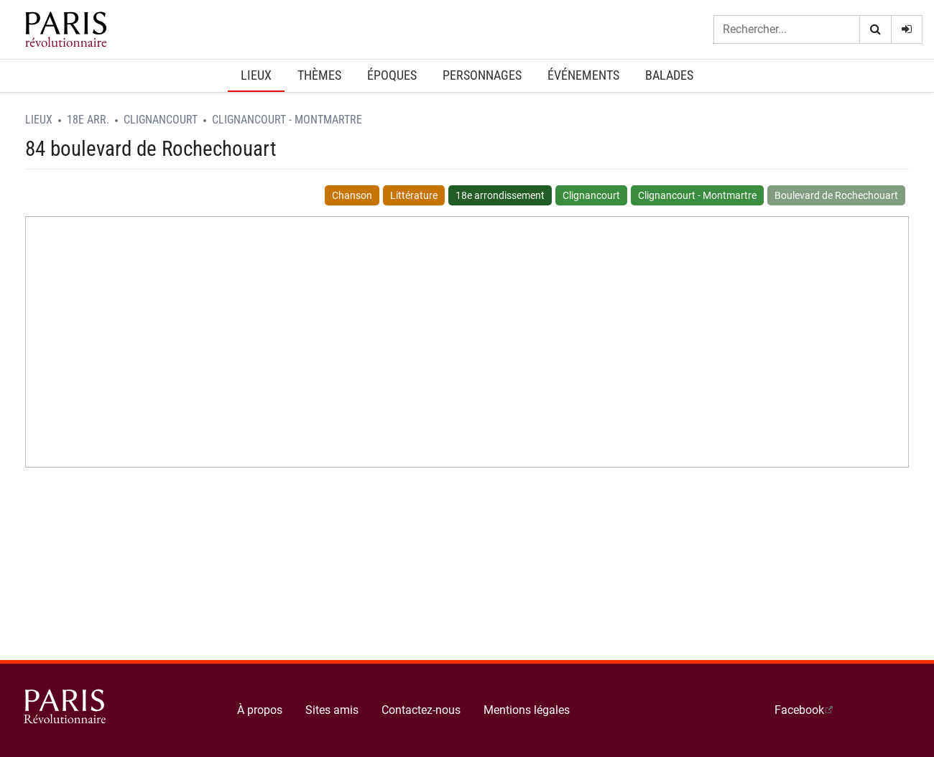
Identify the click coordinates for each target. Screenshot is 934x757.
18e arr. (88, 119)
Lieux (256, 75)
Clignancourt (161, 119)
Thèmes (319, 75)
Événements (583, 75)
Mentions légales (527, 710)
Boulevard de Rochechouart (836, 195)
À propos (259, 710)
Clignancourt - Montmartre (287, 119)
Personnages (482, 75)
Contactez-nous (421, 710)
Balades (669, 75)
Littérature (414, 195)
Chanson (352, 195)
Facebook (799, 710)
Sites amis (332, 710)
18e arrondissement (500, 195)
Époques (392, 75)
